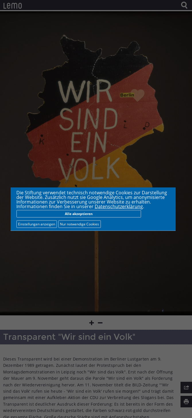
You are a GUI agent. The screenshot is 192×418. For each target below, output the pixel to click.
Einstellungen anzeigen (36, 224)
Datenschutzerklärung (119, 206)
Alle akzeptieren (79, 213)
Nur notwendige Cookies (79, 224)
